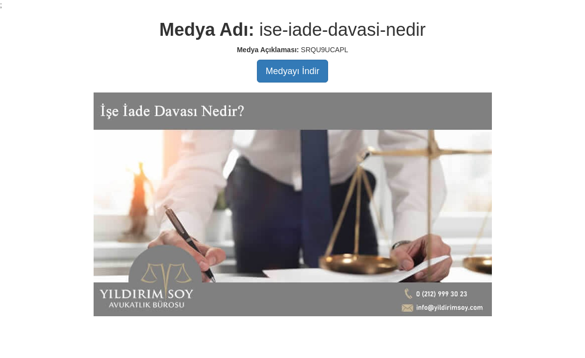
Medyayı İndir (292, 71)
